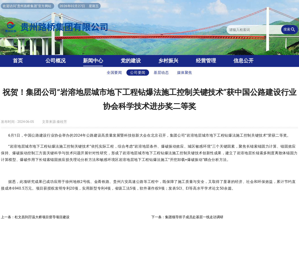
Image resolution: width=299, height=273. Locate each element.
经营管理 (206, 60)
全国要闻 (114, 72)
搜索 (289, 29)
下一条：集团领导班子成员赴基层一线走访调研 (187, 217)
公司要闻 (137, 72)
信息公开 (243, 60)
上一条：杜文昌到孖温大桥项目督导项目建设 (35, 217)
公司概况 (55, 60)
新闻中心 (93, 60)
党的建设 (131, 60)
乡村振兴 (168, 60)
